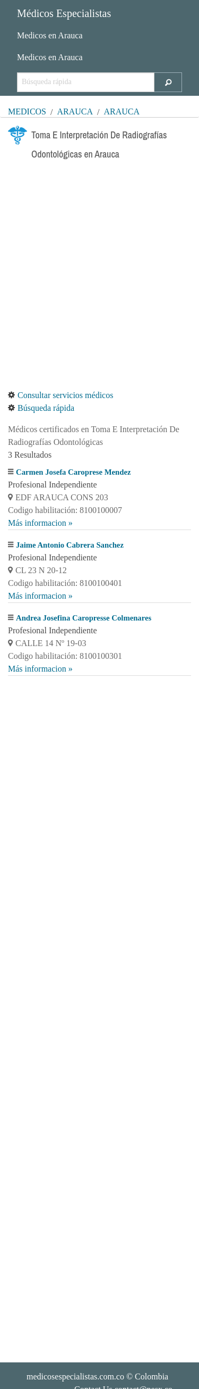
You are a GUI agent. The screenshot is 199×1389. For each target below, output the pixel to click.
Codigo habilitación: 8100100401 (65, 583)
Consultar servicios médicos (60, 395)
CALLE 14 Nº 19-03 (47, 643)
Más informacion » (40, 522)
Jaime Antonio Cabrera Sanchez (70, 545)
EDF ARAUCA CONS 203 (58, 497)
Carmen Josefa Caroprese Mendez (73, 472)
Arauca (75, 111)
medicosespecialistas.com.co (75, 1376)
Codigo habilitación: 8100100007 (65, 510)
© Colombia (97, 1376)
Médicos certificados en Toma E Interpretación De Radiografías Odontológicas (93, 436)
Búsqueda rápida (41, 407)
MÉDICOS (27, 111)
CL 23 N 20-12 (37, 570)
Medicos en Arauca (50, 35)
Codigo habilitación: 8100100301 (65, 655)
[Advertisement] (99, 276)
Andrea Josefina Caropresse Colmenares (83, 618)
